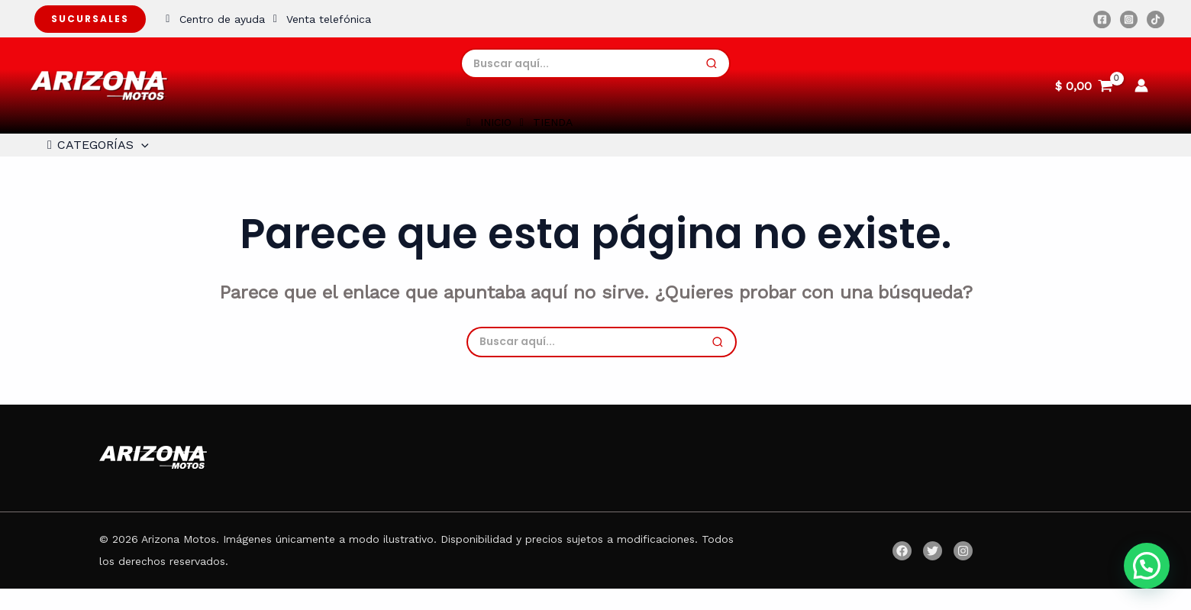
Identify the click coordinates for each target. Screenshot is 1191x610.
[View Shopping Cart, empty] (1083, 85)
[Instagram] (1129, 19)
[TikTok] (1155, 19)
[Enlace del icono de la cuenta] (1141, 85)
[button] (1147, 566)
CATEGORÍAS (90, 155)
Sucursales (90, 18)
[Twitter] (932, 572)
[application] (136, 155)
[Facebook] (1102, 19)
